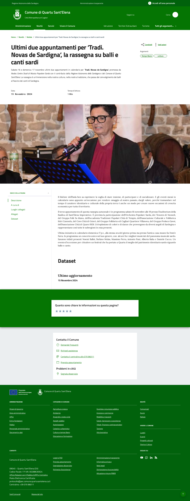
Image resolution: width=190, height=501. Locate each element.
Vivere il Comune (67, 25)
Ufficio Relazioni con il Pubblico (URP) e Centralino (29, 475)
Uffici (12, 416)
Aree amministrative (17, 413)
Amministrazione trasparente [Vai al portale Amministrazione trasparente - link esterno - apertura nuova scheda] (91, 3)
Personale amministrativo (20, 428)
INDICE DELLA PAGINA (29, 193)
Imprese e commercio (105, 413)
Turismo (145, 25)
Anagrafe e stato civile (61, 416)
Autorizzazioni (58, 424)
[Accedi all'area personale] (161, 3)
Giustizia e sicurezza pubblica (108, 409)
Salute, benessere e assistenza (109, 420)
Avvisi (142, 413)
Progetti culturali (146, 440)
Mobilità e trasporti (104, 416)
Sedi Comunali (15, 494)
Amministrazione (23, 25)
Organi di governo (16, 409)
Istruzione (108, 25)
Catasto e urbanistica (61, 428)
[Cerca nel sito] (175, 15)
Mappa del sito (37, 494)
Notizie (142, 416)
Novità (39, 25)
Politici (12, 424)
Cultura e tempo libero (61, 432)
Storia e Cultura (146, 444)
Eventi (142, 436)
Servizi (51, 25)
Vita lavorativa (102, 432)
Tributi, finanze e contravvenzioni (109, 424)
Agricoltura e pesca (60, 409)
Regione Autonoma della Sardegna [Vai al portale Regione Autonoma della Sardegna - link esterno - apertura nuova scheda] (25, 3)
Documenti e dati (16, 432)
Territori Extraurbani (127, 25)
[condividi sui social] (146, 45)
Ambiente (57, 413)
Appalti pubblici (58, 420)
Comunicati (144, 409)
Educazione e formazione (62, 436)
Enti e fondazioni (16, 420)
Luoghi (142, 432)
